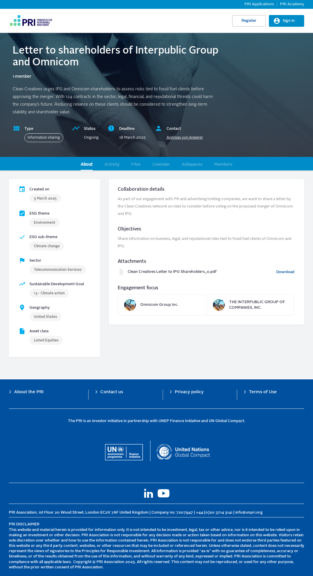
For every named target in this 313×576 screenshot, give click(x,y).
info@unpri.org (249, 512)
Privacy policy (189, 392)
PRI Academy (292, 4)
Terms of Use (263, 392)
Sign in (289, 21)
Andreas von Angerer (185, 138)
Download (285, 272)
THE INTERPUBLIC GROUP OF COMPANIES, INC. (250, 305)
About (87, 164)
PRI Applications (259, 4)
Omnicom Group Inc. (161, 305)
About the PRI (29, 392)
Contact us (111, 392)
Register (249, 21)
